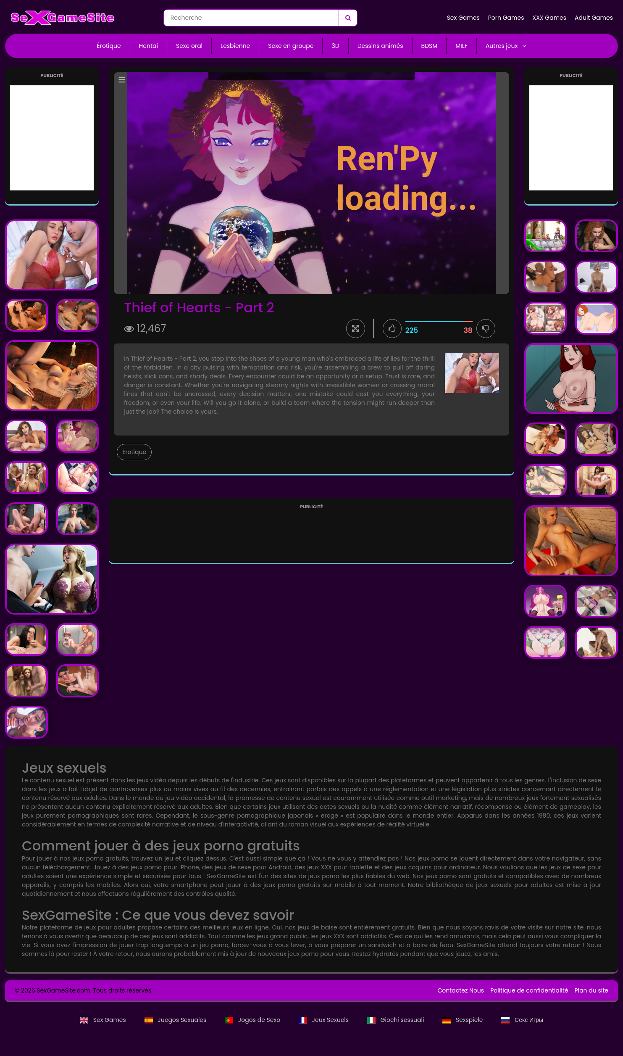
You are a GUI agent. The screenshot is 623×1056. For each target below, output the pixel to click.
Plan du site (591, 990)
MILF (461, 46)
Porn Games (506, 17)
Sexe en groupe (290, 46)
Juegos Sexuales (176, 1020)
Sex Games (463, 17)
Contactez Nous (460, 990)
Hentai (148, 46)
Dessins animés (380, 46)
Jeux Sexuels (324, 1020)
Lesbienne (235, 46)
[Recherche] (348, 18)
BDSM (429, 46)
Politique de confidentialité (529, 990)
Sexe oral (189, 46)
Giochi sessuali (396, 1020)
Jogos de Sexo (253, 1020)
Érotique (109, 46)
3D (335, 46)
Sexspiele (463, 1020)
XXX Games (549, 17)
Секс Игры (522, 1020)
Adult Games (594, 17)
